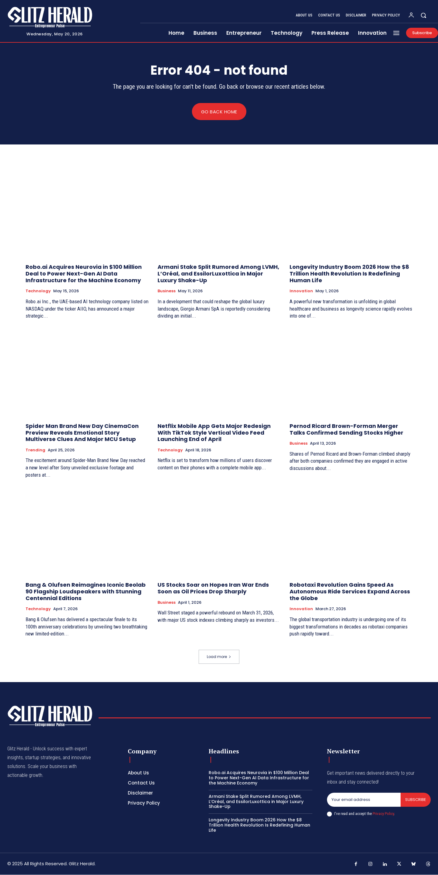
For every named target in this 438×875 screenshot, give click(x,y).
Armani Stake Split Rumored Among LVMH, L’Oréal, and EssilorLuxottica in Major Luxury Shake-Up (218, 273)
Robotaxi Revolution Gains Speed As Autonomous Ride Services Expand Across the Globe (350, 591)
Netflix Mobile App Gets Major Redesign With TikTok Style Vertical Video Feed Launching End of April (214, 432)
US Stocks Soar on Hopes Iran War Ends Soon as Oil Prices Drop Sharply (213, 588)
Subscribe (415, 800)
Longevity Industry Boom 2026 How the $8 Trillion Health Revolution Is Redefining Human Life (349, 273)
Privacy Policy (383, 813)
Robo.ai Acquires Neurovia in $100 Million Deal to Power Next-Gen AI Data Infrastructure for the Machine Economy (84, 273)
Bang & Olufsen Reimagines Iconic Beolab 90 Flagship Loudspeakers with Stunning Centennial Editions (86, 591)
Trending (35, 450)
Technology (38, 291)
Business (167, 291)
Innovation (301, 291)
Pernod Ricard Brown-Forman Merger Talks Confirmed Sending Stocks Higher (346, 429)
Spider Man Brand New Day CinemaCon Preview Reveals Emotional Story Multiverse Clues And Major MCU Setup (82, 432)
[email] (364, 800)
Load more (219, 657)
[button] (423, 15)
